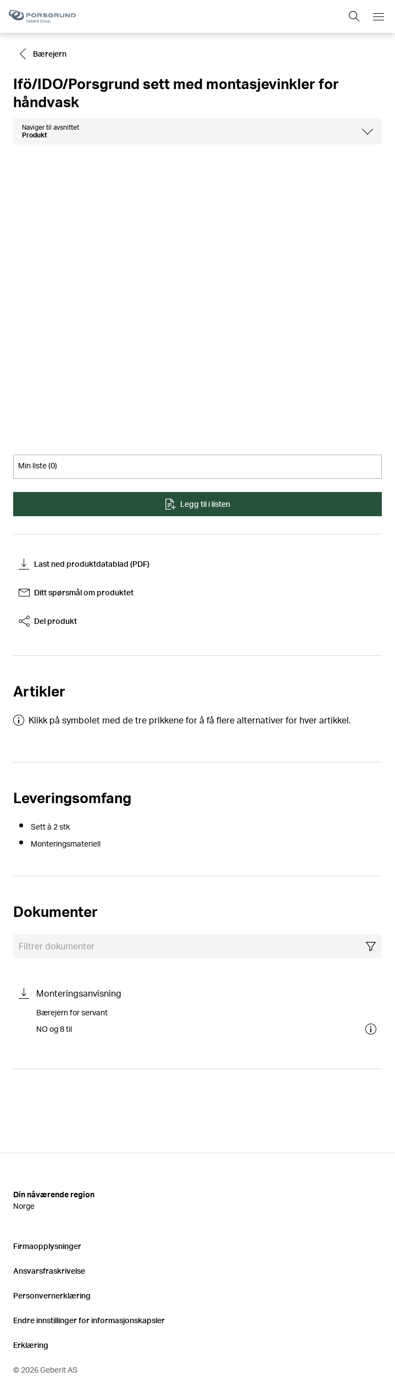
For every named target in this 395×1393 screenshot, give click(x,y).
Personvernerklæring (52, 1295)
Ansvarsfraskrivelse (49, 1270)
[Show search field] (354, 16)
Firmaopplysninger (47, 1246)
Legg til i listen (197, 504)
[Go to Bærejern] (44, 54)
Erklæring (30, 1345)
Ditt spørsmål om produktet (76, 592)
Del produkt (48, 621)
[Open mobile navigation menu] (378, 16)
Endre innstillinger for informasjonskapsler (89, 1320)
